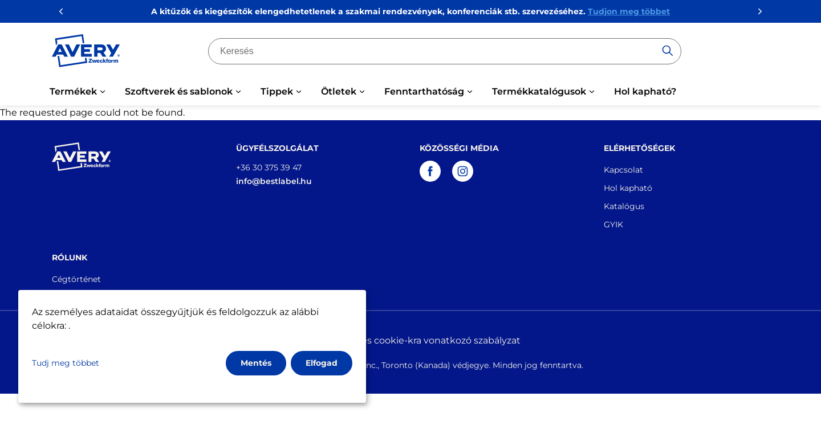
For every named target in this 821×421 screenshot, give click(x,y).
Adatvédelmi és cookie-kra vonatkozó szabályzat (410, 340)
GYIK (613, 224)
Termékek (73, 91)
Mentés (256, 363)
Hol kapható (628, 188)
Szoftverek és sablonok (179, 91)
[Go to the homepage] (86, 53)
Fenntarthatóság (424, 91)
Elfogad (322, 363)
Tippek (277, 91)
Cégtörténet (76, 279)
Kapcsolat (623, 170)
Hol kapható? (645, 91)
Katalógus (624, 206)
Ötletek (338, 91)
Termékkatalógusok (539, 91)
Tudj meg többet (65, 363)
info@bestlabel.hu (274, 181)
